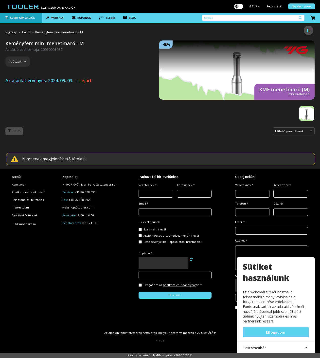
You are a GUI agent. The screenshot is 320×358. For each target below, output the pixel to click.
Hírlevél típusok (149, 222)
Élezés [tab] (107, 18)
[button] (161, 70)
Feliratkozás (175, 295)
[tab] (21, 18)
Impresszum (20, 207)
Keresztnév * (186, 185)
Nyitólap (11, 32)
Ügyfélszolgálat (162, 355)
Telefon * (241, 203)
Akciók (26, 32)
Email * (143, 203)
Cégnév (278, 203)
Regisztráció (275, 6)
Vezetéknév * (148, 185)
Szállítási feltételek (24, 215)
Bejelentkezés (301, 6)
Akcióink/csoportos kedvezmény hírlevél (171, 235)
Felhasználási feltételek (28, 200)
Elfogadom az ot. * (172, 285)
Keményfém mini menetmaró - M (59, 32)
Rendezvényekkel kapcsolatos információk (172, 242)
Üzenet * (241, 240)
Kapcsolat (18, 184)
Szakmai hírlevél (154, 229)
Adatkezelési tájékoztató (29, 192)
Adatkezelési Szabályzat (179, 285)
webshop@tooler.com (77, 207)
